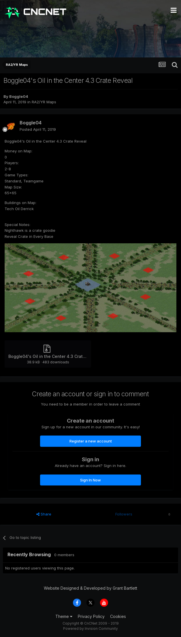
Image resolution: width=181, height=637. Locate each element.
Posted (38, 129)
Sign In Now (90, 480)
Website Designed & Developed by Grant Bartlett (90, 588)
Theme (63, 616)
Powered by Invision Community (90, 628)
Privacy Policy (91, 616)
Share (43, 514)
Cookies (118, 616)
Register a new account (90, 441)
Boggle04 (18, 96)
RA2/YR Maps (44, 102)
